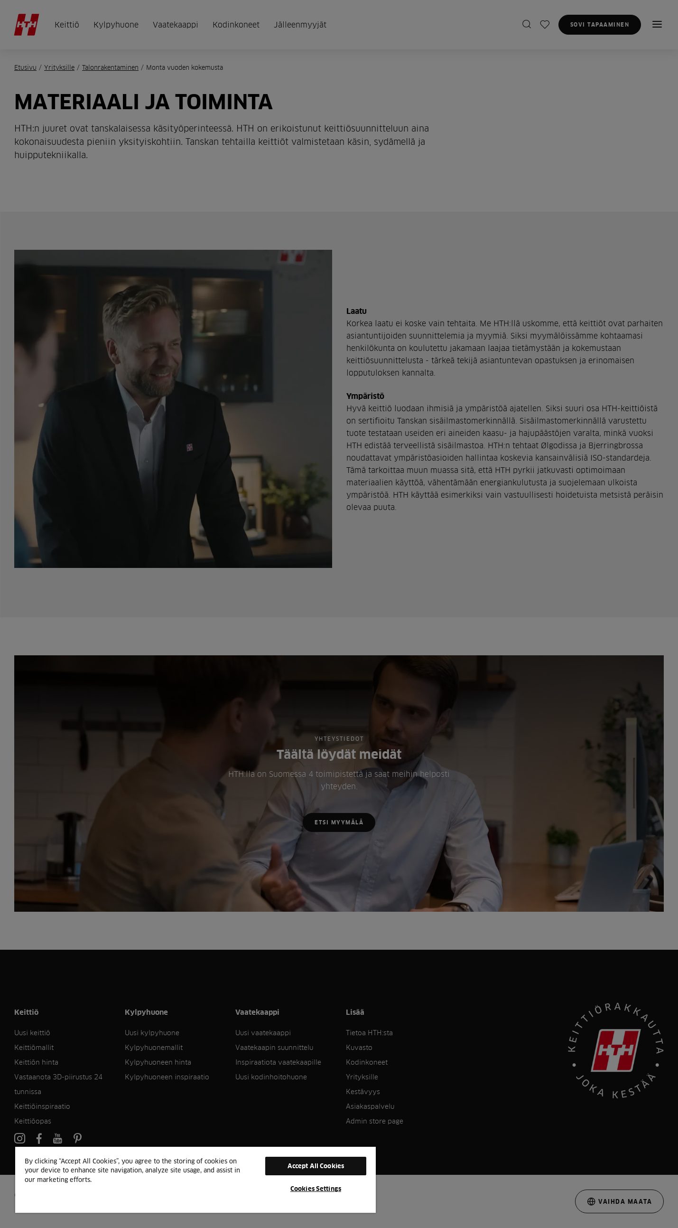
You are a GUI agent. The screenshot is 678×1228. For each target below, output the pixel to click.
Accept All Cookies (316, 1166)
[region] (195, 1179)
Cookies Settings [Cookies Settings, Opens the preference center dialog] (315, 1188)
